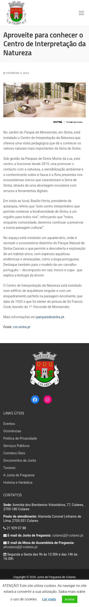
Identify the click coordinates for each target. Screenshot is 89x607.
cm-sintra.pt (21, 327)
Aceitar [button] (70, 599)
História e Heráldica (17, 482)
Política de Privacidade (20, 438)
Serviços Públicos (16, 446)
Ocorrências (12, 431)
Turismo (9, 468)
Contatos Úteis (14, 453)
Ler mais (49, 599)
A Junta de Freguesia (18, 475)
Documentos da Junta (19, 460)
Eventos (9, 424)
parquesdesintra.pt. (50, 317)
